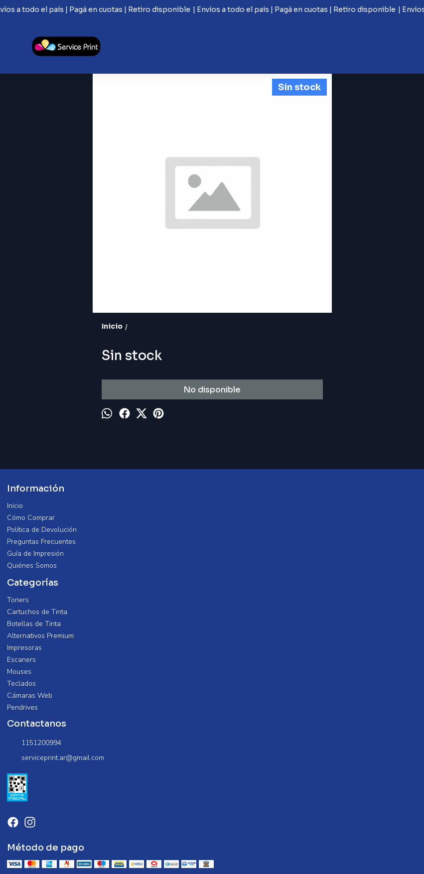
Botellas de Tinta (34, 623)
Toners (18, 600)
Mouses (19, 671)
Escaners (21, 659)
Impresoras (24, 647)
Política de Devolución (42, 529)
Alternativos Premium (40, 635)
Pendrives (22, 707)
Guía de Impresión (35, 553)
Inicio (15, 505)
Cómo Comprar (31, 517)
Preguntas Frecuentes (41, 541)
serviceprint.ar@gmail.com (55, 758)
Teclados (21, 683)
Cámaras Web (29, 695)
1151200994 (34, 743)
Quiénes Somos (32, 565)
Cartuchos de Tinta (37, 612)
